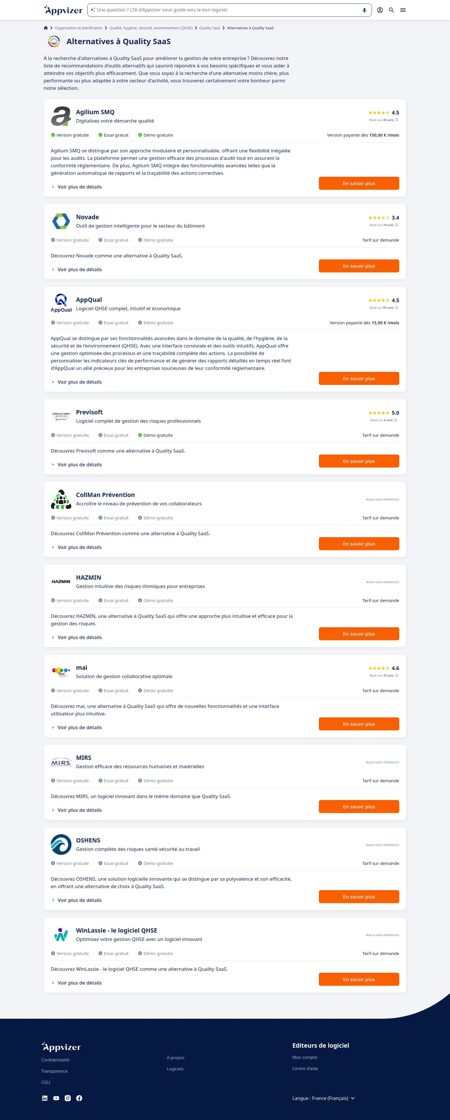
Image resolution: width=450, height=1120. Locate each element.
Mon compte (304, 1057)
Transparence (54, 1071)
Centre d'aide (305, 1068)
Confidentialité (55, 1060)
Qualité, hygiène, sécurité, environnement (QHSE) (150, 27)
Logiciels (175, 1069)
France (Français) (334, 1098)
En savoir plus (359, 183)
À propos (175, 1057)
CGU (45, 1082)
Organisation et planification (78, 27)
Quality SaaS (209, 27)
